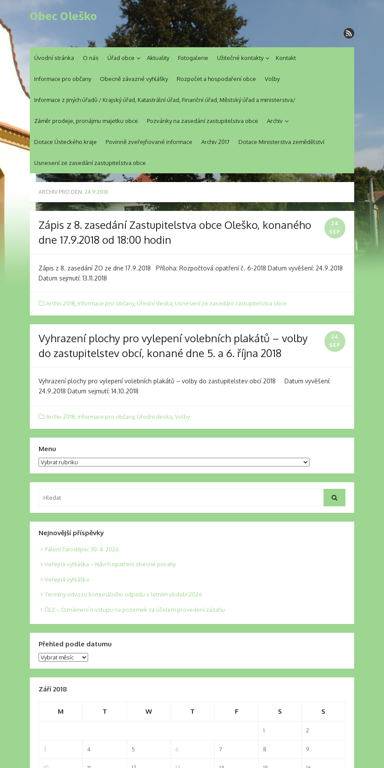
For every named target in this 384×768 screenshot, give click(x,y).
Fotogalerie (193, 57)
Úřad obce (121, 57)
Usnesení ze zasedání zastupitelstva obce (90, 162)
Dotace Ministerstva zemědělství (281, 141)
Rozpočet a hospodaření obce (216, 78)
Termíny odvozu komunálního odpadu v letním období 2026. (124, 594)
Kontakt (286, 57)
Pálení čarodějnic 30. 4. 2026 (82, 549)
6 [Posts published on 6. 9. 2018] (177, 749)
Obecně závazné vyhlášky (134, 78)
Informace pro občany (62, 78)
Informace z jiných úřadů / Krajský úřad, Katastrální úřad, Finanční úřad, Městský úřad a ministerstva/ (164, 99)
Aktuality (158, 57)
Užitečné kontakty (240, 57)
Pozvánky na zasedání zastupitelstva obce (202, 120)
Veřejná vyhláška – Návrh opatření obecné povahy (110, 564)
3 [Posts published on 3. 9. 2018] (44, 749)
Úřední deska (154, 303)
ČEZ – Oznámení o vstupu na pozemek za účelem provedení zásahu (135, 609)
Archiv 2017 (215, 141)
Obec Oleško (63, 16)
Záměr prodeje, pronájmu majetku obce (86, 120)
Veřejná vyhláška (67, 579)
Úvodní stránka (54, 57)
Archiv (275, 120)
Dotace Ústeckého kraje (65, 141)
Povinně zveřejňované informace (149, 141)
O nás (91, 57)
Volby (272, 78)
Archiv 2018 (60, 303)
